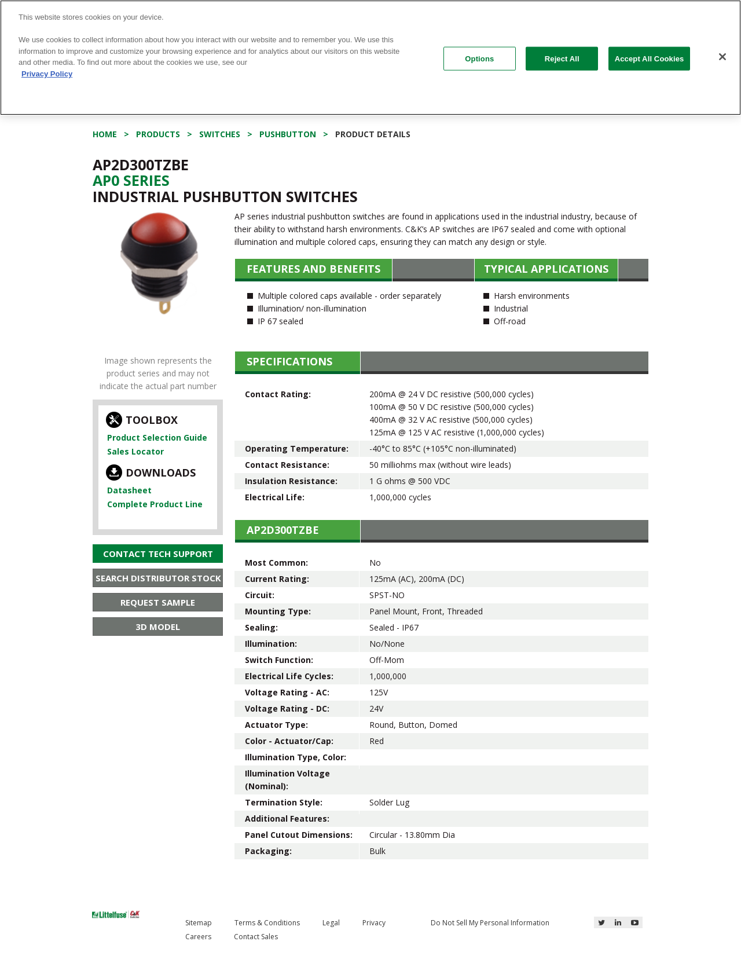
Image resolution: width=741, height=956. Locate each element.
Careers (198, 937)
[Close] (722, 56)
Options (479, 58)
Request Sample (157, 602)
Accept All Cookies (649, 58)
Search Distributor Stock (158, 578)
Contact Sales (256, 937)
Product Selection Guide (157, 437)
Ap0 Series (131, 180)
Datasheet (129, 490)
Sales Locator (135, 451)
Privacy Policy (46, 73)
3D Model (157, 626)
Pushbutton (287, 134)
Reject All (562, 58)
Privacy (374, 923)
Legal (331, 923)
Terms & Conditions (267, 923)
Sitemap (198, 923)
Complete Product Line (155, 504)
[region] (370, 57)
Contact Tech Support (158, 553)
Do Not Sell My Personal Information (490, 923)
